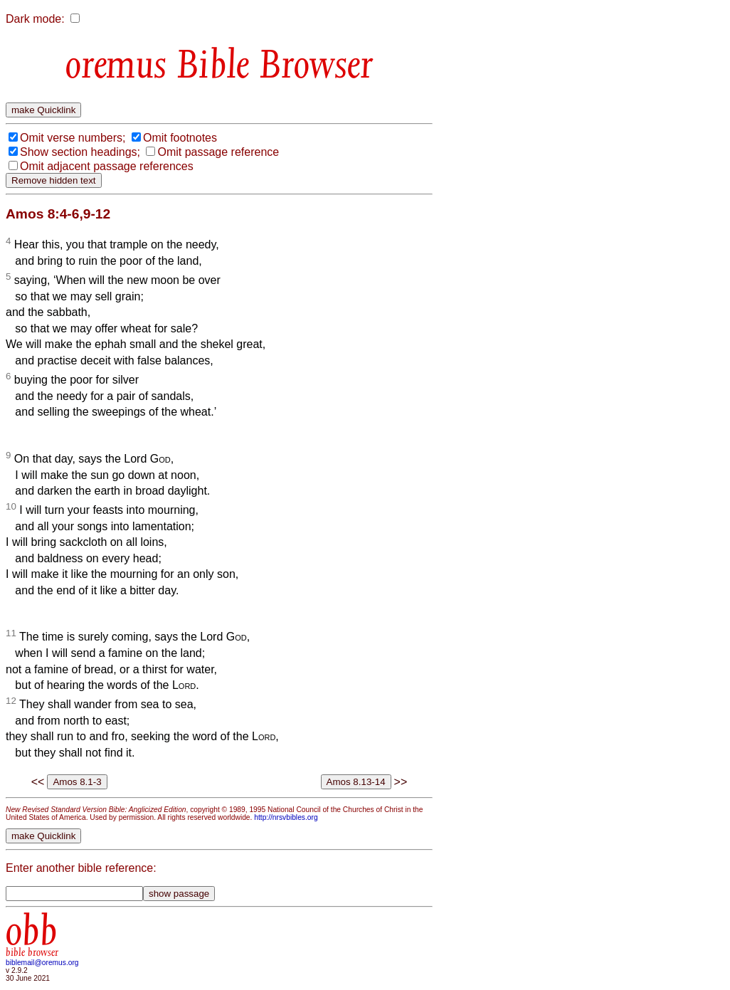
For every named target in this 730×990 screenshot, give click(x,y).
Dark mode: (35, 19)
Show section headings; (80, 152)
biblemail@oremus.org (42, 963)
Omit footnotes (180, 138)
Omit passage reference (218, 152)
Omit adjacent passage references (107, 166)
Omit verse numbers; (72, 138)
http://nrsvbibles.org (285, 817)
